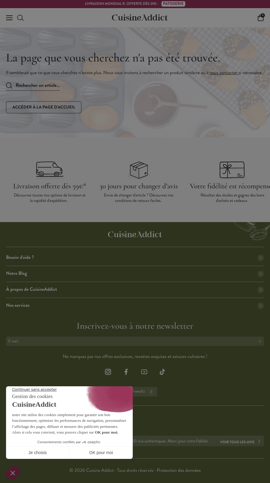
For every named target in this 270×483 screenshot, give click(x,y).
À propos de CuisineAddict (135, 289)
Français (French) (135, 391)
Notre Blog (135, 273)
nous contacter (224, 72)
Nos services (135, 305)
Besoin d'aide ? (135, 257)
